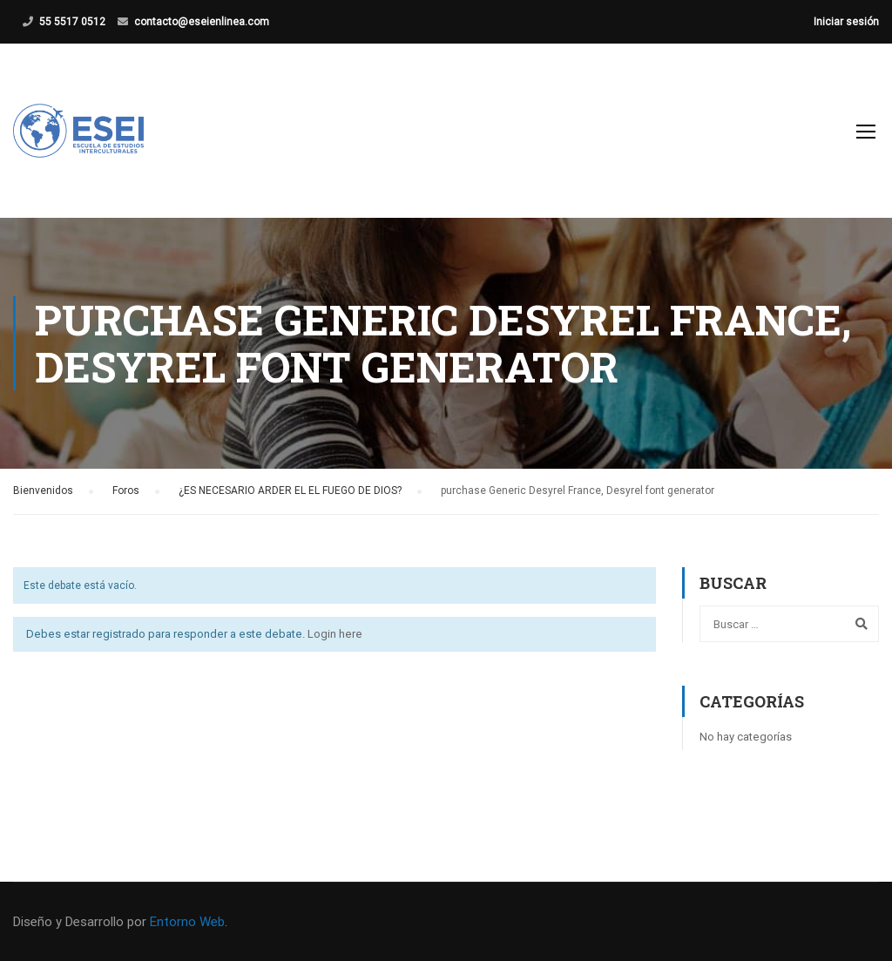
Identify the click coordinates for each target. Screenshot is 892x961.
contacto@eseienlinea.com (201, 22)
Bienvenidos (43, 490)
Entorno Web (187, 922)
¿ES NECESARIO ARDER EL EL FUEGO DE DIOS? (290, 490)
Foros (125, 490)
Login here (334, 633)
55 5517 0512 (72, 22)
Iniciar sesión (846, 22)
